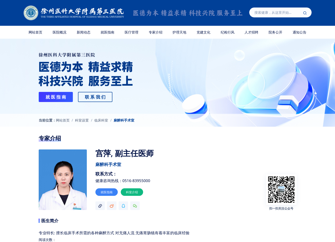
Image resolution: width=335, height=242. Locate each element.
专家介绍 (155, 32)
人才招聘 (251, 32)
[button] (100, 205)
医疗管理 (131, 32)
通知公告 (299, 32)
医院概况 (59, 32)
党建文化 (203, 32)
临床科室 (101, 120)
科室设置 (82, 120)
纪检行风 (227, 32)
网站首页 (35, 32)
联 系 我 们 (95, 97)
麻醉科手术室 (124, 120)
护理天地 (179, 32)
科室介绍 (132, 192)
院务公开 (275, 32)
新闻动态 (83, 32)
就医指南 (107, 32)
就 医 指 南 (56, 97)
